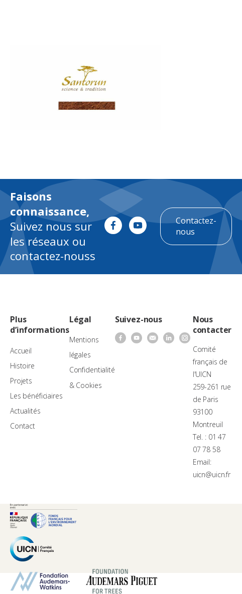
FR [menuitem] (190, 17)
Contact (22, 426)
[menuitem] (195, 18)
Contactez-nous (196, 226)
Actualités (25, 411)
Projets (21, 380)
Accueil (21, 350)
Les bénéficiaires (36, 396)
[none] (195, 18)
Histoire (22, 365)
